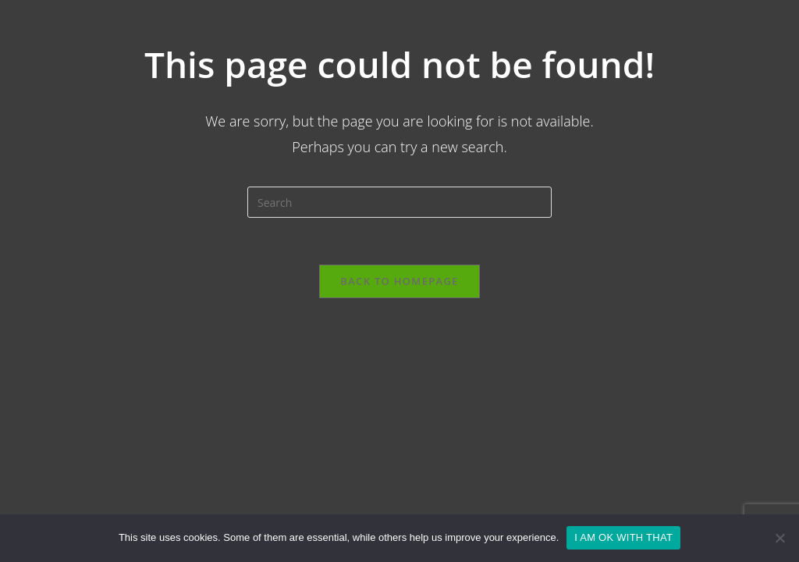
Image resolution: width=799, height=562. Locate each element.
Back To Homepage (399, 281)
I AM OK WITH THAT (623, 537)
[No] (779, 538)
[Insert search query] (399, 202)
